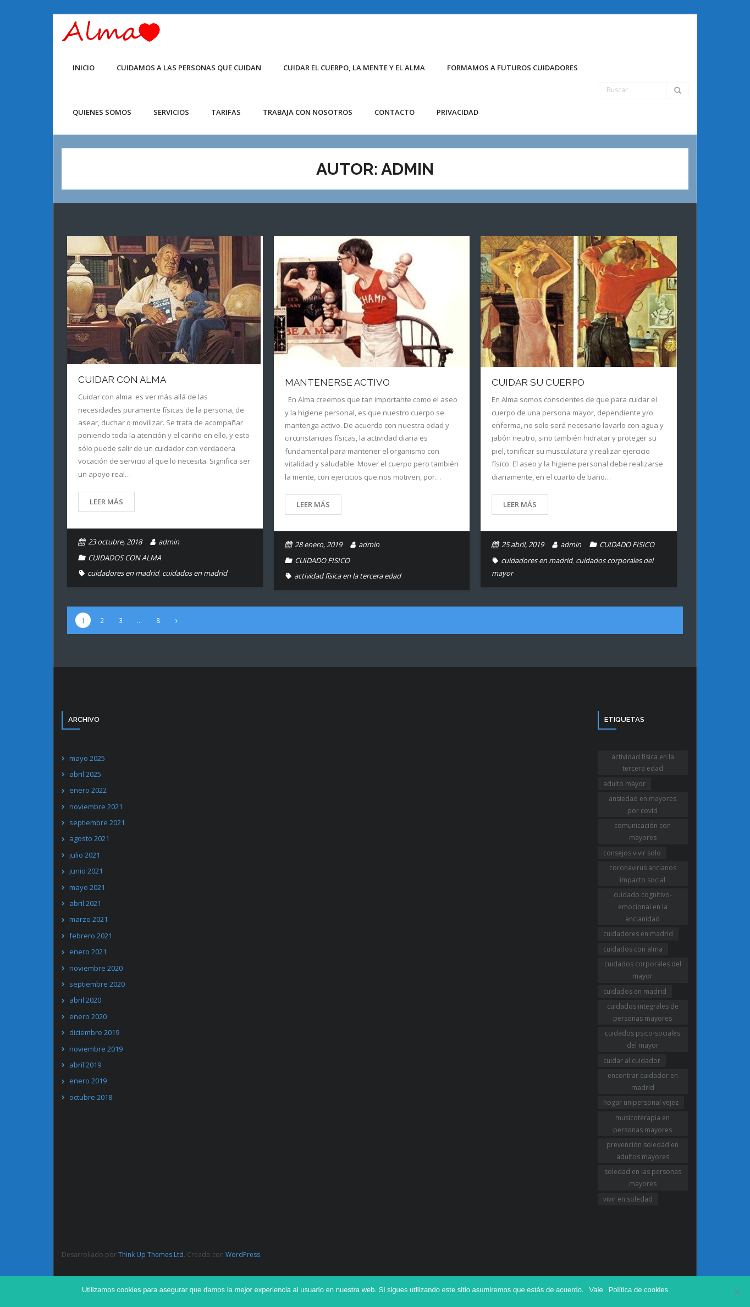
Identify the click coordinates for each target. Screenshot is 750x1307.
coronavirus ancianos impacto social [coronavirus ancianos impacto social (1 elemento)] (642, 874)
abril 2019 (85, 1065)
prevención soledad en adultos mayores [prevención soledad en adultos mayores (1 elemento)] (642, 1150)
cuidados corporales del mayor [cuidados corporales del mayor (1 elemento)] (642, 970)
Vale (596, 1290)
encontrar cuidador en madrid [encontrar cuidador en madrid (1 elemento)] (643, 1081)
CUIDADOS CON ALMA (124, 558)
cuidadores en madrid (123, 573)
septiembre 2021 (97, 822)
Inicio (84, 68)
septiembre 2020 (97, 984)
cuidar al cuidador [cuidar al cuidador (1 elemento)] (631, 1060)
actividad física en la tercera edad (347, 576)
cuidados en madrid (194, 573)
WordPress (242, 1254)
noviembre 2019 (96, 1049)
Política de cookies (638, 1290)
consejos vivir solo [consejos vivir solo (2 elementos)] (632, 853)
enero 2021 (88, 951)
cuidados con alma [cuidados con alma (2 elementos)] (633, 949)
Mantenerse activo (337, 382)
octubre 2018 (90, 1097)
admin (168, 542)
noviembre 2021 (96, 806)
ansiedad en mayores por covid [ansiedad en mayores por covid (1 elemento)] (642, 804)
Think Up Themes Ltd (151, 1254)
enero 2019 (88, 1081)
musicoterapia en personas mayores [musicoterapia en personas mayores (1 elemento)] (642, 1123)
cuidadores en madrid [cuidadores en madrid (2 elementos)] (638, 933)
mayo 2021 (87, 887)
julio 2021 (84, 855)
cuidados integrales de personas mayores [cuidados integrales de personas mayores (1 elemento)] (643, 1012)
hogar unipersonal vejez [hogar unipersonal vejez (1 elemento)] (641, 1102)
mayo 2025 (87, 758)
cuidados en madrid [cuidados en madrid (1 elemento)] (634, 991)
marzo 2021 (88, 919)
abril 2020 (85, 1000)
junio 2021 (86, 871)
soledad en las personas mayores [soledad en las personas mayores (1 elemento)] (642, 1177)
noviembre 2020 (96, 968)
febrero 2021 (90, 936)
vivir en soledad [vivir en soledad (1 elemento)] (628, 1199)
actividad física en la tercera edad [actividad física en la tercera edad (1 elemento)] (642, 763)
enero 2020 (88, 1016)
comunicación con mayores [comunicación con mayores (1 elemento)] (642, 831)
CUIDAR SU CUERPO (538, 382)
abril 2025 (85, 774)
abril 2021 (85, 903)
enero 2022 (88, 790)
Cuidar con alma (122, 379)
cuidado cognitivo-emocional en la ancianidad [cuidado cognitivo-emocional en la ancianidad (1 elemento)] (643, 906)
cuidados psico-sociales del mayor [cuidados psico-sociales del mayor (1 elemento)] (642, 1039)
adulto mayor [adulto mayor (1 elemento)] (624, 783)
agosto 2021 (89, 838)
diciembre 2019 (94, 1032)
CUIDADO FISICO (322, 560)
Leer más (106, 502)
